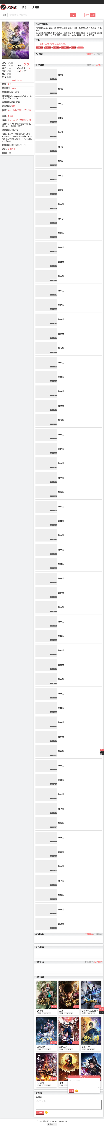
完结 (13, 106)
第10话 (61, 204)
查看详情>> (17, 80)
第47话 (61, 737)
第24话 (61, 406)
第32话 (61, 521)
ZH (101, 750)
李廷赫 (10, 116)
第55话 (61, 852)
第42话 (61, 665)
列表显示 (98, 54)
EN (101, 754)
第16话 (61, 291)
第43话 (61, 679)
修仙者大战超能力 (90, 1011)
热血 (15, 110)
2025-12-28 (68, 1049)
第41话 (61, 651)
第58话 (61, 895)
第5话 (60, 132)
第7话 (60, 161)
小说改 (65, 48)
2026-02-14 (91, 1013)
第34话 (61, 550)
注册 (93, 15)
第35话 (61, 564)
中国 (9, 84)
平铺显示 (89, 54)
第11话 (61, 219)
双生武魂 (11, 149)
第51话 (61, 794)
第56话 (61, 866)
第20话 (61, 348)
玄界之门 (41, 1083)
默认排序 (98, 962)
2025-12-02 (91, 1049)
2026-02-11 (46, 1049)
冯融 (29, 120)
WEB (13, 88)
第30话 (61, 492)
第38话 (61, 607)
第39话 (61, 622)
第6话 (60, 147)
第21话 (61, 363)
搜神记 (40, 1011)
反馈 (101, 1009)
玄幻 (9, 110)
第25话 (61, 420)
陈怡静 (16, 120)
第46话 (61, 722)
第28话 (61, 463)
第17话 (61, 305)
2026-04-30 (68, 1013)
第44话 (61, 694)
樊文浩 (23, 120)
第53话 (61, 823)
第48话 (61, 751)
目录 (24, 7)
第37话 (61, 593)
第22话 (61, 377)
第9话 (60, 190)
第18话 (61, 320)
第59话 (61, 910)
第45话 (61, 708)
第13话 (61, 248)
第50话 (61, 780)
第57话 (61, 881)
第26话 (61, 435)
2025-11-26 (46, 1085)
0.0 (29, 69)
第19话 (61, 334)
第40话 (61, 636)
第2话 (60, 89)
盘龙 (61, 1011)
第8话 (60, 176)
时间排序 (89, 962)
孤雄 (61, 1083)
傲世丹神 (86, 1047)
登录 (87, 15)
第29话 (61, 478)
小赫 (9, 120)
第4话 (60, 118)
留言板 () (84, 1077)
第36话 (61, 579)
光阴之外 (63, 1047)
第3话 (60, 104)
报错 (101, 1012)
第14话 (61, 262)
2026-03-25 (46, 1013)
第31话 (61, 507)
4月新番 (35, 7)
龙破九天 (41, 1047)
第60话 (61, 924)
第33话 (61, 535)
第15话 (61, 276)
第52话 (61, 809)
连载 (39, 1013)
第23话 (61, 391)
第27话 (61, 449)
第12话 (61, 233)
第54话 (61, 838)
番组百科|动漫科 (10, 8)
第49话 (61, 766)
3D (24, 110)
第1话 (60, 75)
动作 (20, 110)
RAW (102, 752)
